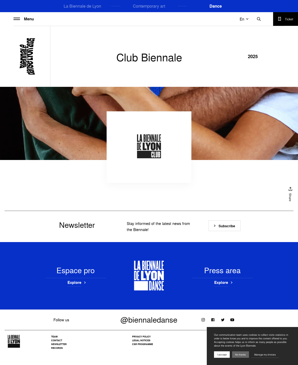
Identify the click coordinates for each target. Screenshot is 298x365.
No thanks (240, 354)
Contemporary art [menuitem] (149, 6)
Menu (23, 19)
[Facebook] (213, 320)
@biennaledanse (148, 319)
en (245, 19)
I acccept (222, 354)
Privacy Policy (141, 336)
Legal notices (141, 340)
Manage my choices (265, 354)
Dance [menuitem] (215, 6)
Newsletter (59, 344)
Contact (56, 340)
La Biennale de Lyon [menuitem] (82, 6)
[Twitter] (223, 320)
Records (57, 348)
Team (54, 336)
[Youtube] (232, 320)
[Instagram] (203, 320)
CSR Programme (142, 344)
